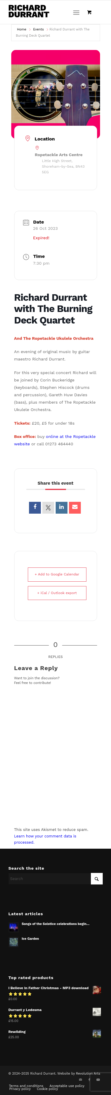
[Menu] (76, 12)
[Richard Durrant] (46, 12)
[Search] (55, 878)
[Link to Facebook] (89, 1079)
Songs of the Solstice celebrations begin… (55, 924)
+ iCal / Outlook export (57, 593)
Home (21, 29)
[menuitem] (77, 12)
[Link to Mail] (80, 1079)
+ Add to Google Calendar (57, 574)
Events (38, 29)
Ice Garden (30, 939)
